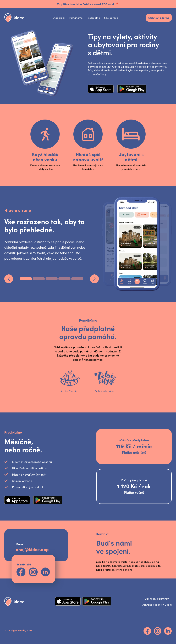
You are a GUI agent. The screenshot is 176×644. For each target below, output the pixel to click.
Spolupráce (111, 17)
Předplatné (93, 17)
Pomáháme (75, 17)
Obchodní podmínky (157, 598)
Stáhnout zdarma (158, 17)
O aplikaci (59, 17)
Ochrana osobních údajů (157, 604)
